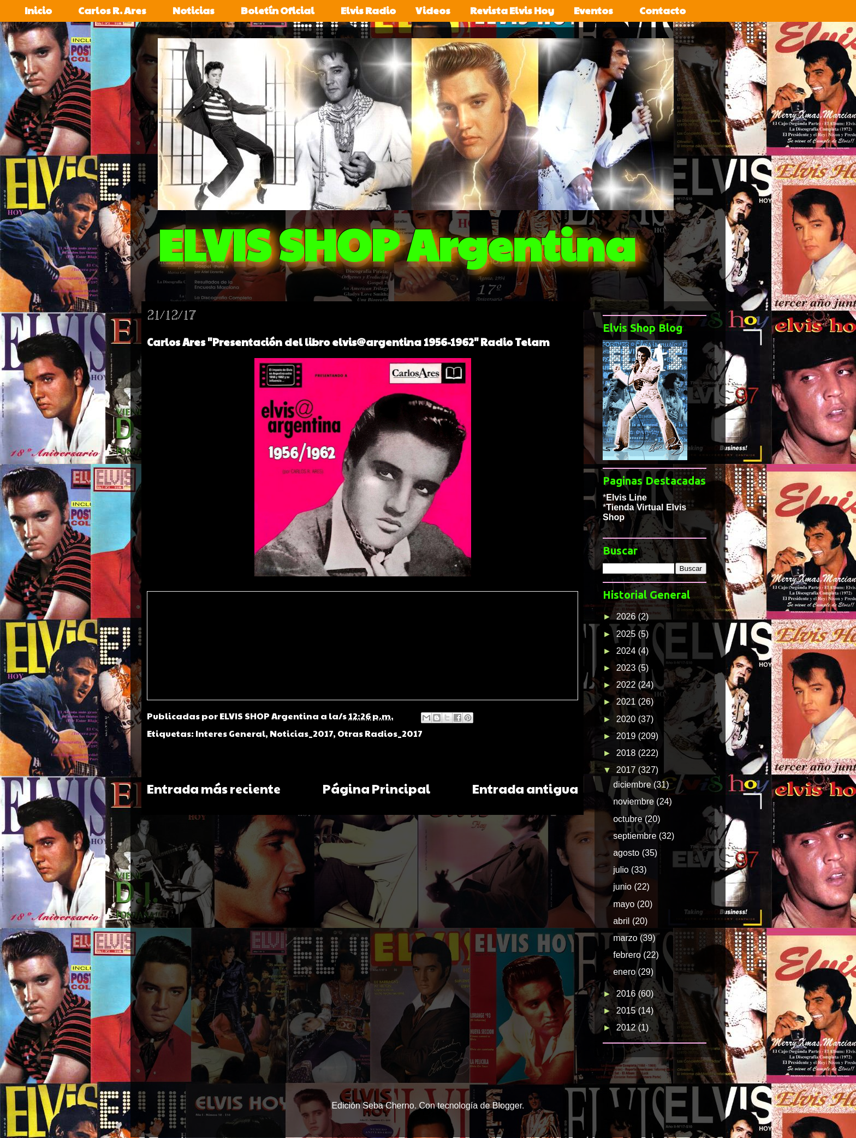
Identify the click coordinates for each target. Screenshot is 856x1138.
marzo (626, 938)
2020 (627, 719)
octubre (629, 819)
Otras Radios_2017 (380, 733)
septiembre (636, 836)
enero (625, 971)
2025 (627, 634)
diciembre (633, 784)
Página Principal (376, 788)
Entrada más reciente (214, 788)
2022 (627, 684)
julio (622, 869)
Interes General (230, 733)
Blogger (507, 1105)
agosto (627, 852)
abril (622, 921)
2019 (627, 736)
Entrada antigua (525, 788)
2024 (627, 651)
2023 (627, 667)
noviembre (634, 801)
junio (623, 886)
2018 (627, 753)
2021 (627, 701)
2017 (627, 769)
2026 (627, 616)
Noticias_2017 (301, 733)
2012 (627, 1027)
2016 (627, 993)
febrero (628, 955)
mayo (625, 904)
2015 (627, 1010)
